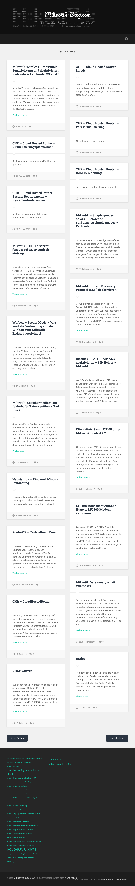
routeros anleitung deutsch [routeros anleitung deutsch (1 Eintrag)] (16, 842)
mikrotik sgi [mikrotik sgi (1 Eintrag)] (27, 810)
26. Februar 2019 (86, 106)
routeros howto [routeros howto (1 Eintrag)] (12, 845)
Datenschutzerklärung (62, 764)
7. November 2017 (23, 462)
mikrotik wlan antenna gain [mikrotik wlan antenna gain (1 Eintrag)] (16, 834)
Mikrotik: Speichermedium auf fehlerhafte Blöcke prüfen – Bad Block (35, 406)
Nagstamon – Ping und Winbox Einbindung (35, 481)
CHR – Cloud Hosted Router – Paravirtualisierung (97, 125)
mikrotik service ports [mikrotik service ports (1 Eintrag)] (14, 810)
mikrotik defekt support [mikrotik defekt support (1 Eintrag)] (15, 778)
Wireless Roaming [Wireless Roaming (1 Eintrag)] (30, 858)
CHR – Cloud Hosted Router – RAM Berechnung (97, 171)
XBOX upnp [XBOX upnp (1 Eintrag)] (10, 862)
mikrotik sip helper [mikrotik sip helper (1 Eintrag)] (34, 814)
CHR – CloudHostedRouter (31, 601)
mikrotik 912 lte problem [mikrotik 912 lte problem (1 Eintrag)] (23, 763)
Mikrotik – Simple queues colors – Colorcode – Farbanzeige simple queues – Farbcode (97, 220)
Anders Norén (105, 880)
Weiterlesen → (19, 115)
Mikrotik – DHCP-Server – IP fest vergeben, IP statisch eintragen (33, 249)
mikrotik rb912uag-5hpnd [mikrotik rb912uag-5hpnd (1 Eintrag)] (28, 798)
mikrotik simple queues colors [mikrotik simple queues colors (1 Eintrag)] (17, 814)
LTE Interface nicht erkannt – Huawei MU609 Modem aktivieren (97, 509)
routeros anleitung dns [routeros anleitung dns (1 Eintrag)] (33, 842)
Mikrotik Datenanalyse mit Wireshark (95, 584)
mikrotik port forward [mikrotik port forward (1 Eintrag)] (14, 794)
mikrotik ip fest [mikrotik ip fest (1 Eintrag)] (29, 782)
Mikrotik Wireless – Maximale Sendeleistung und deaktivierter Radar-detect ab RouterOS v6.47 (35, 70)
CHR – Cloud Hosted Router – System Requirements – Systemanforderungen (33, 196)
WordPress (71, 878)
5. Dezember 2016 (23, 515)
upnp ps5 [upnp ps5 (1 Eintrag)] (10, 854)
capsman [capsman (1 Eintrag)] (39, 758)
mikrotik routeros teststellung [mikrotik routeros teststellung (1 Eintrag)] (17, 806)
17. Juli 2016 (84, 708)
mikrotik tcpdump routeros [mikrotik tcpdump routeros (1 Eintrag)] (16, 826)
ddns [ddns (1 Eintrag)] (12, 763)
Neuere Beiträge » (117, 738)
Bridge (80, 658)
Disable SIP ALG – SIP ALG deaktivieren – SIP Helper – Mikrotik (96, 362)
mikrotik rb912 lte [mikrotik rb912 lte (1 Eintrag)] (13, 798)
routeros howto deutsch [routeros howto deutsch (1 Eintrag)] (26, 845)
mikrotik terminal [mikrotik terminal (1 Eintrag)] (32, 826)
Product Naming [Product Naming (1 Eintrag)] (12, 837)
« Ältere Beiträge (17, 738)
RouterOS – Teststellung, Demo (35, 532)
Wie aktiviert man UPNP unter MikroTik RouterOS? (98, 431)
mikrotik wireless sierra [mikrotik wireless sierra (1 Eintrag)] (25, 830)
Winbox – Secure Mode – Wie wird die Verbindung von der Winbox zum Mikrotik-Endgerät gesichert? (34, 327)
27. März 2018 (22, 386)
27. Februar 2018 (86, 413)
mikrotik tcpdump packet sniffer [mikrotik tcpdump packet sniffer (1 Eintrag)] (18, 822)
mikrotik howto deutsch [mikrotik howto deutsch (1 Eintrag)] (15, 782)
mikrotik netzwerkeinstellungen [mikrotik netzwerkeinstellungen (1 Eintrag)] (17, 786)
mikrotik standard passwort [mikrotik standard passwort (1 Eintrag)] (16, 818)
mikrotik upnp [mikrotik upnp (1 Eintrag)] (11, 830)
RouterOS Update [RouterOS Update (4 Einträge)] (21, 849)
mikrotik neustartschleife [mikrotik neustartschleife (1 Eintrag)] (15, 790)
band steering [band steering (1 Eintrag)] (30, 758)
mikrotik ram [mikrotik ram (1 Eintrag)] (26, 794)
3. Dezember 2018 (23, 306)
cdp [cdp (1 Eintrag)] (8, 763)
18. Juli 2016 (21, 654)
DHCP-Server (22, 671)
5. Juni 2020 (21, 126)
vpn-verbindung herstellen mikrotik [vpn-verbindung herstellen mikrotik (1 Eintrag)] (25, 854)
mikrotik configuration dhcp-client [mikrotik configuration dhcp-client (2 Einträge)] (23, 772)
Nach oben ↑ (122, 880)
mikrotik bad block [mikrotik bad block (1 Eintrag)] (13, 766)
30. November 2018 (87, 342)
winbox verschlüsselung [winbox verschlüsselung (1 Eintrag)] (15, 858)
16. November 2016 (87, 565)
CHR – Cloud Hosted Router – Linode (97, 68)
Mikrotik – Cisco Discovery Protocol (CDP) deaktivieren (96, 288)
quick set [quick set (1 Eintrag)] (22, 837)
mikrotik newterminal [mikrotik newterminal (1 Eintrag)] (32, 790)
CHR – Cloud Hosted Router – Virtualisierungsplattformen (33, 145)
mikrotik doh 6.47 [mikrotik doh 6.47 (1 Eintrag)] (30, 778)
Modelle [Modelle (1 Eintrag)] (29, 834)
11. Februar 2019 (86, 269)
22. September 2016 (88, 642)
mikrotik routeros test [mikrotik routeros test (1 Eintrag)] (14, 802)
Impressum (57, 759)
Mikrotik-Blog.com (67, 14)
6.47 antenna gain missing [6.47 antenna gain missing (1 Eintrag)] (15, 758)
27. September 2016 (24, 585)
